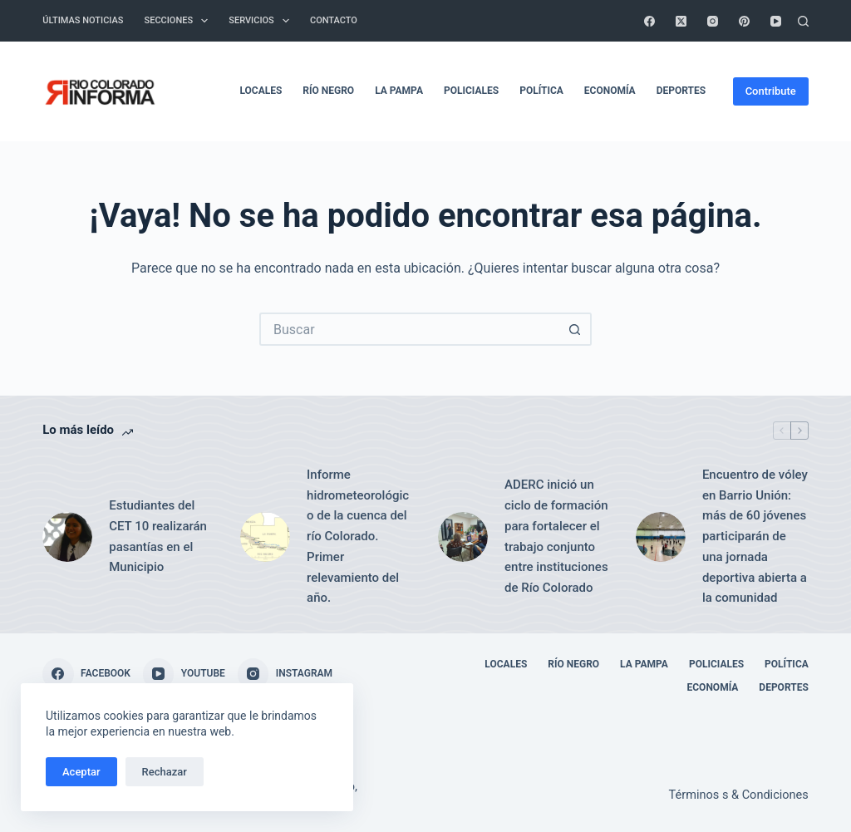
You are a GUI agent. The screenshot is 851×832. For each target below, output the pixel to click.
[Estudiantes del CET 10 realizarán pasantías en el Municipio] (67, 537)
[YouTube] (775, 21)
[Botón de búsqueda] (575, 329)
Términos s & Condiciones (739, 795)
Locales (260, 90)
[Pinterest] (744, 21)
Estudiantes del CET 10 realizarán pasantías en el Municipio (158, 536)
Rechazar (164, 772)
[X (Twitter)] (681, 21)
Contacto (333, 20)
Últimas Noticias (82, 20)
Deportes (681, 90)
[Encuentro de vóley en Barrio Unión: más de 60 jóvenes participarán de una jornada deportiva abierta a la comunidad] (661, 537)
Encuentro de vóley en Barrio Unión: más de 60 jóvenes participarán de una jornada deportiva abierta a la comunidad (755, 536)
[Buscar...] (408, 329)
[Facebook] (649, 21)
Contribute (770, 91)
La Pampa (399, 90)
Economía (610, 90)
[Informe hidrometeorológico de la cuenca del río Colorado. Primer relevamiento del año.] (265, 537)
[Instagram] (712, 21)
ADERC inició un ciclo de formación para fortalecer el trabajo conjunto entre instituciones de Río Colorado (556, 536)
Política (541, 90)
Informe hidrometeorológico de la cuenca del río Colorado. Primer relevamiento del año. (358, 536)
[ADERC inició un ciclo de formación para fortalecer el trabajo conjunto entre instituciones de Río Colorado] (463, 537)
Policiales (471, 90)
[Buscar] (803, 21)
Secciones (180, 21)
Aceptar (81, 772)
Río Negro (328, 90)
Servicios (262, 21)
